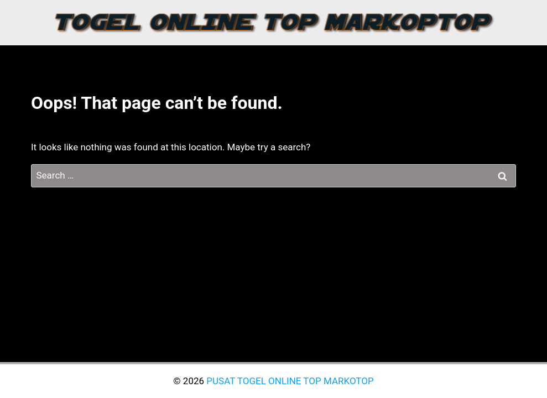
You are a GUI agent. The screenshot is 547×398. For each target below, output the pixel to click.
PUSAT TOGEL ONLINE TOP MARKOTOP (289, 380)
